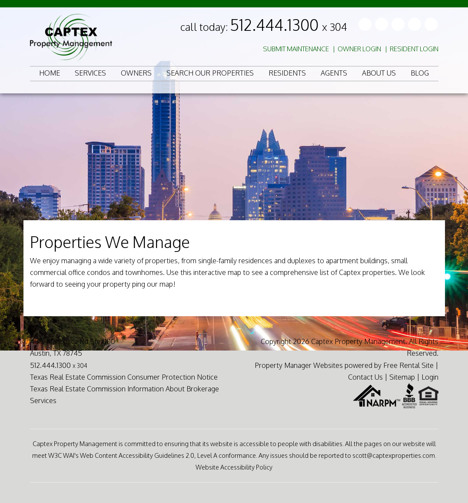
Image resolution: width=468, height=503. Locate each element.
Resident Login (414, 49)
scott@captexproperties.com (393, 455)
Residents (287, 73)
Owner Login (359, 49)
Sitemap (402, 377)
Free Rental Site (408, 365)
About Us (379, 73)
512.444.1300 (288, 24)
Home (49, 73)
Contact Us (365, 377)
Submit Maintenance (296, 49)
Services (90, 73)
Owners (136, 73)
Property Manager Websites (299, 365)
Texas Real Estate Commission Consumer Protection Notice (124, 377)
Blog (420, 73)
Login (430, 377)
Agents (334, 73)
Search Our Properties (210, 73)
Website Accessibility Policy (234, 467)
